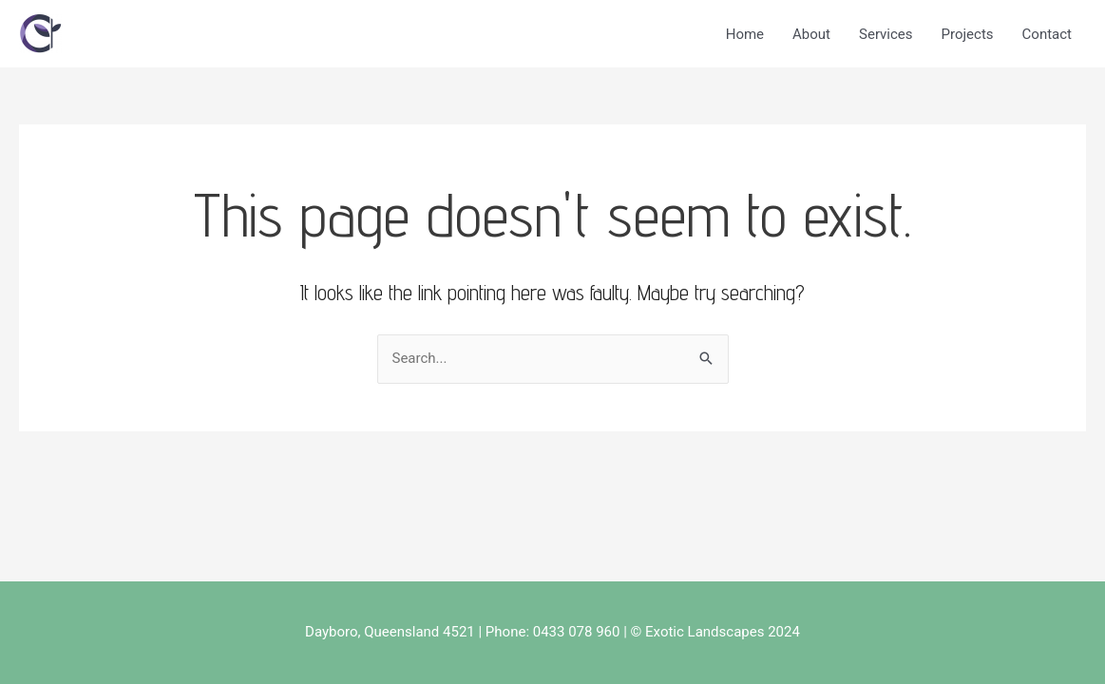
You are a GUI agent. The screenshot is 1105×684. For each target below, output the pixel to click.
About (811, 34)
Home (745, 34)
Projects (968, 34)
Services (886, 34)
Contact (1047, 34)
